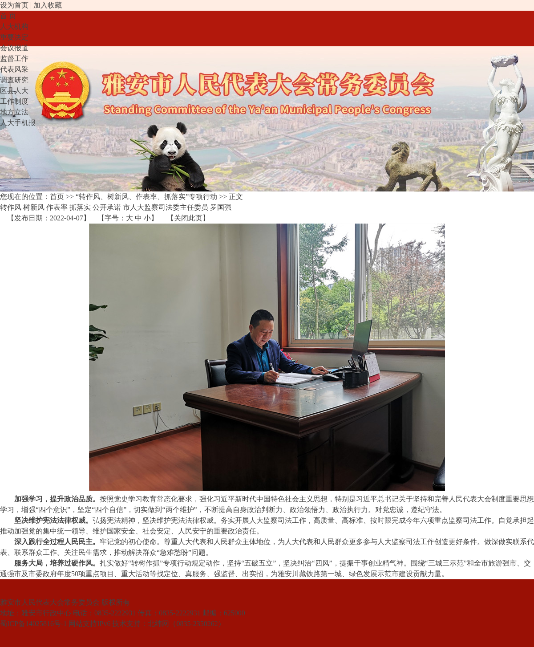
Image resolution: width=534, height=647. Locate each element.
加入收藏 (47, 5)
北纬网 (158, 623)
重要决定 (14, 37)
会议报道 (14, 48)
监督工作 (14, 58)
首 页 (8, 16)
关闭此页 (188, 218)
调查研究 (14, 80)
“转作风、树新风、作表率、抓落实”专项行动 (146, 196)
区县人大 (14, 90)
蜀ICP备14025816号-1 (33, 623)
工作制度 (14, 101)
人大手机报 (18, 122)
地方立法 (14, 112)
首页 (57, 196)
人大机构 (14, 26)
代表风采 (14, 69)
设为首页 (14, 5)
